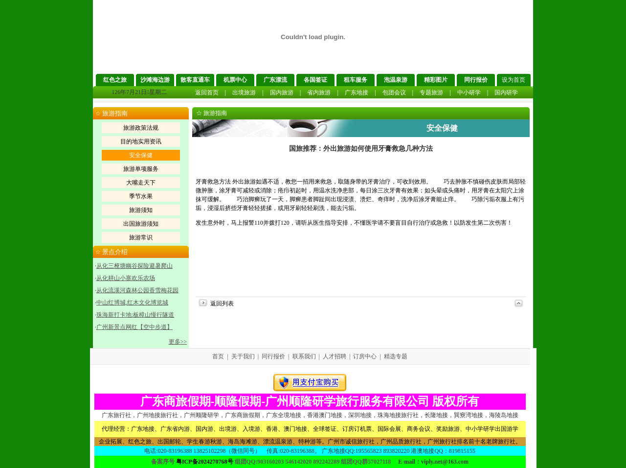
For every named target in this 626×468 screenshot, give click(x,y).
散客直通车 (195, 79)
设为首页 (513, 79)
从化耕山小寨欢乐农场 (125, 278)
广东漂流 (275, 79)
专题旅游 (431, 92)
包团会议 (394, 92)
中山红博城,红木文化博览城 (132, 302)
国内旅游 (281, 92)
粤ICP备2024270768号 (204, 461)
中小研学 (469, 92)
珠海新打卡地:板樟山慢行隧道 (135, 314)
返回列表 (222, 303)
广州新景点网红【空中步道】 (134, 327)
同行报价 (476, 79)
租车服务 (355, 79)
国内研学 (506, 92)
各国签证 (315, 79)
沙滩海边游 (155, 79)
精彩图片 (435, 79)
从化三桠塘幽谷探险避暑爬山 (134, 265)
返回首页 (207, 92)
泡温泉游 (395, 79)
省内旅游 (319, 92)
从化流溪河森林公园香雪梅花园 (137, 290)
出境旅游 (244, 92)
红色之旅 (115, 79)
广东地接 (356, 92)
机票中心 (235, 79)
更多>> (178, 341)
